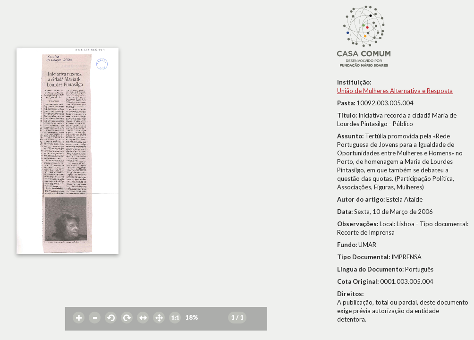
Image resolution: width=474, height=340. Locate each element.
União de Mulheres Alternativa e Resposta (395, 90)
